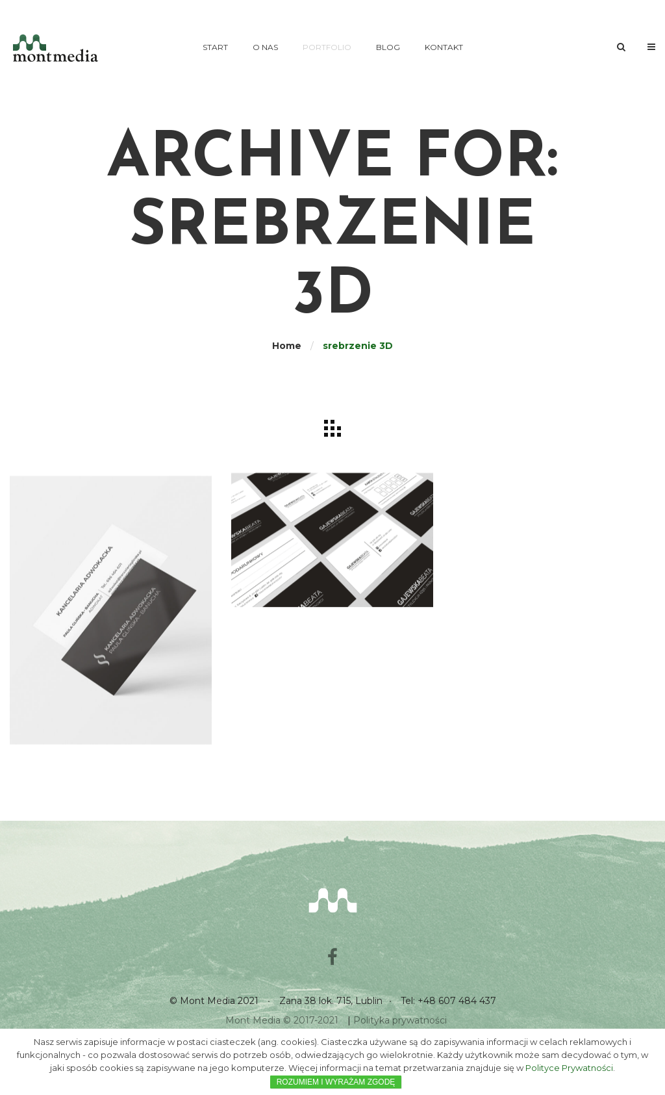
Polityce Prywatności (569, 1068)
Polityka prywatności (400, 1020)
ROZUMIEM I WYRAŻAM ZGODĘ (336, 1082)
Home (286, 346)
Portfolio (327, 47)
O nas (265, 47)
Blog (388, 47)
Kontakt (444, 47)
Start (215, 47)
